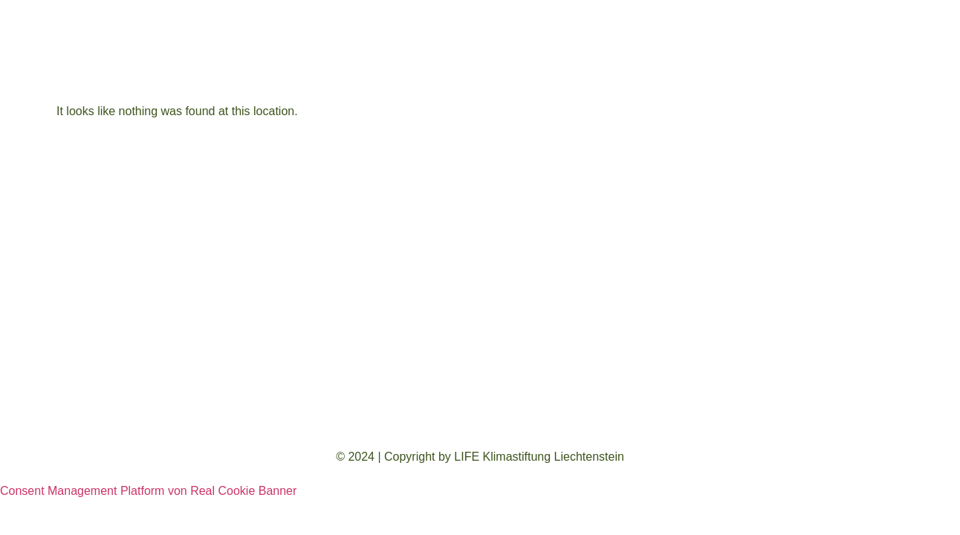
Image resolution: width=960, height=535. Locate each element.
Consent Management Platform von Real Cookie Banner (148, 490)
